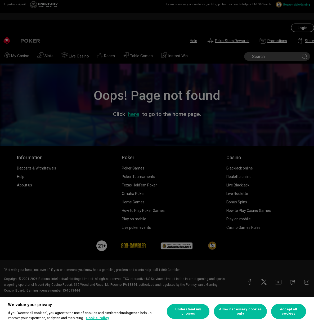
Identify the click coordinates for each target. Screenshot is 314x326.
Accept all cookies (288, 311)
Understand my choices (188, 311)
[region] (157, 311)
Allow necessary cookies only (240, 311)
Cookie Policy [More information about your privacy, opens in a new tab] (97, 318)
